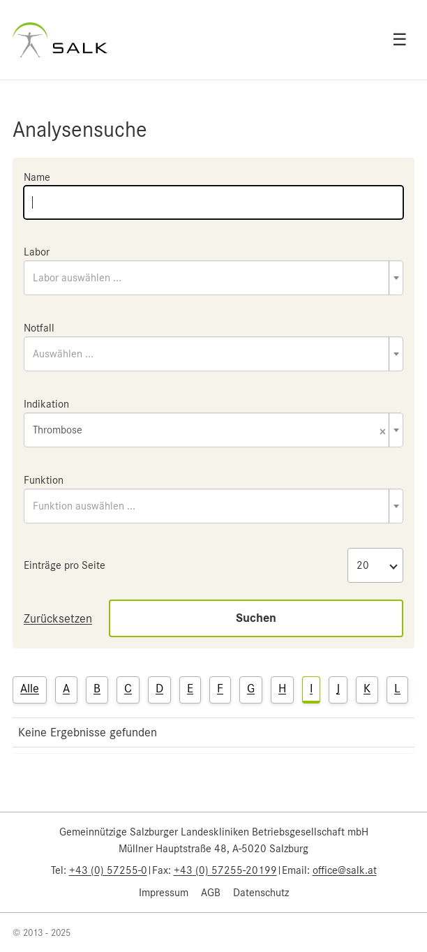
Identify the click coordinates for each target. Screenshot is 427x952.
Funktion (43, 480)
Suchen (256, 618)
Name (37, 177)
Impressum (163, 892)
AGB (210, 892)
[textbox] (213, 277)
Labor (37, 252)
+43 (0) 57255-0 (108, 870)
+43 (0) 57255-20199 (225, 870)
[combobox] (213, 277)
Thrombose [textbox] (209, 431)
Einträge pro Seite (64, 565)
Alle (29, 688)
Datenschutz (261, 892)
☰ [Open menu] (399, 40)
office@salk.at (345, 870)
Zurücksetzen (58, 618)
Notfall (39, 328)
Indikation (46, 404)
